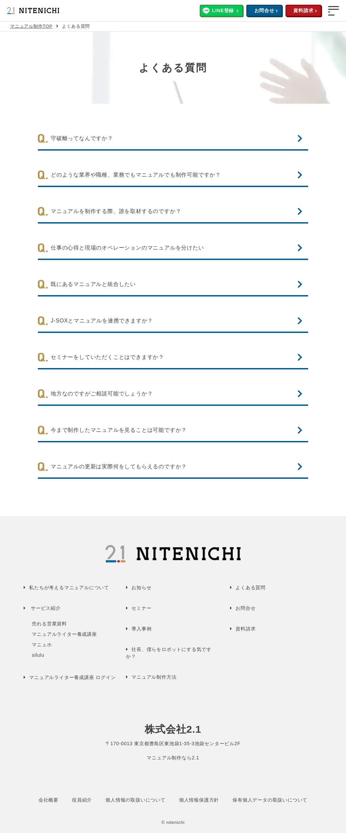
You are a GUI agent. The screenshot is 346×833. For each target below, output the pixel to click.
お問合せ (264, 10)
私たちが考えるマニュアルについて (69, 587)
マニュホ (42, 644)
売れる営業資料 (49, 623)
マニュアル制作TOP (31, 26)
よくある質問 (251, 587)
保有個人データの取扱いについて (269, 800)
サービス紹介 (46, 608)
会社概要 (48, 800)
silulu (38, 655)
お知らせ (141, 587)
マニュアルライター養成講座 (64, 634)
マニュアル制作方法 (153, 677)
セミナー (141, 608)
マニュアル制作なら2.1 (173, 757)
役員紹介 (82, 800)
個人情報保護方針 (199, 800)
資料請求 (303, 10)
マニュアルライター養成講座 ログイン (72, 677)
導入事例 (141, 628)
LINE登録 (223, 10)
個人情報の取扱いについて (135, 800)
